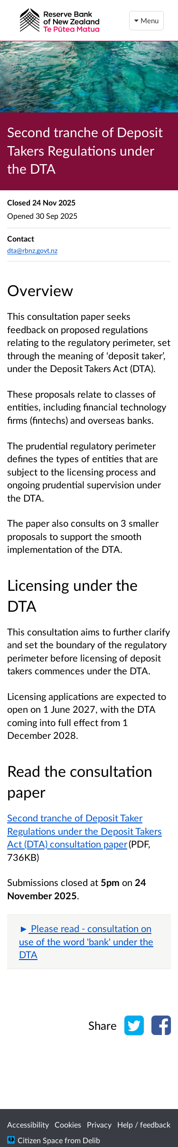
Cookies (68, 1124)
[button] (89, 941)
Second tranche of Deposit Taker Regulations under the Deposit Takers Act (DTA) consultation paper (84, 830)
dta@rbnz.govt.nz (32, 250)
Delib (91, 1140)
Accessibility (28, 1124)
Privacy (99, 1124)
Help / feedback (143, 1124)
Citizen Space (40, 1140)
